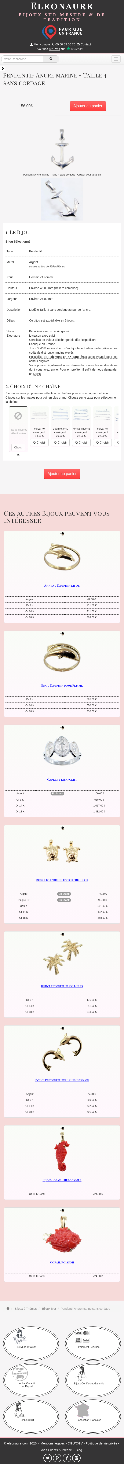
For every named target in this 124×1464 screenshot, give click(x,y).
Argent (33, 262)
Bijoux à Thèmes (25, 1308)
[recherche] (51, 59)
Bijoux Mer (48, 1308)
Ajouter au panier (87, 106)
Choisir (39, 442)
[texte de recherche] (22, 59)
